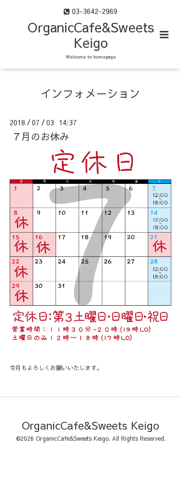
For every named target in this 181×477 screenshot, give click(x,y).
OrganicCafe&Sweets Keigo (91, 34)
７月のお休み (41, 136)
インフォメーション (90, 93)
